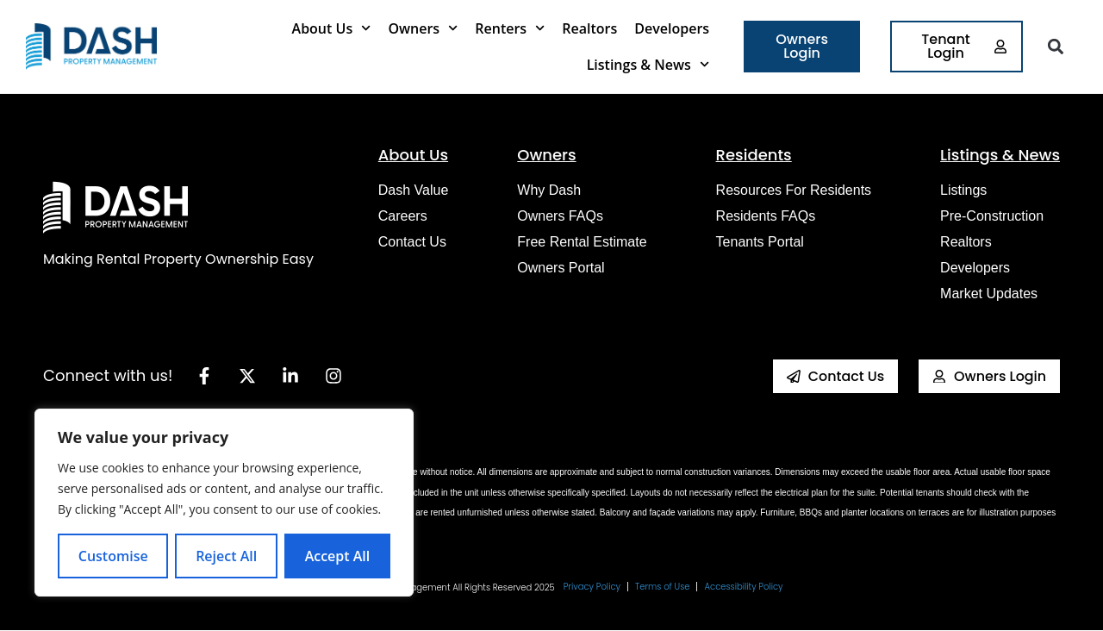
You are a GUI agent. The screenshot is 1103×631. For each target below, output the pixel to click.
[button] (1056, 47)
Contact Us (412, 241)
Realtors (589, 28)
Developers (671, 28)
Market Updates (989, 293)
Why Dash (549, 190)
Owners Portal (560, 267)
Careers (402, 216)
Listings (963, 190)
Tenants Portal (760, 241)
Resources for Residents (794, 190)
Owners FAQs (560, 216)
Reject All (226, 556)
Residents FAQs (766, 216)
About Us (331, 28)
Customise (113, 556)
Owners (423, 28)
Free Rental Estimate (581, 241)
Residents (754, 155)
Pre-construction (992, 216)
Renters (510, 28)
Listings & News (648, 64)
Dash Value (413, 190)
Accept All (338, 556)
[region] (224, 503)
